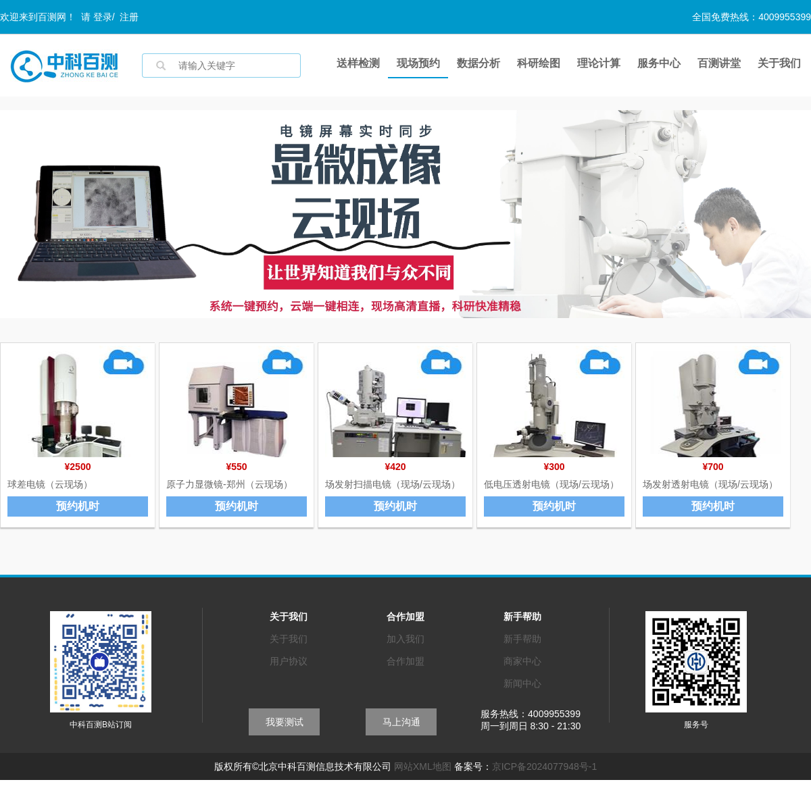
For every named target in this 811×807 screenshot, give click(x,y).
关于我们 (779, 63)
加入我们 (405, 638)
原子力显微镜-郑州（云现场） (229, 484)
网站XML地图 (422, 766)
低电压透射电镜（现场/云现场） (551, 484)
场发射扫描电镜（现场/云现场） (392, 484)
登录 (102, 16)
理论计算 (598, 63)
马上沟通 (401, 722)
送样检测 (358, 63)
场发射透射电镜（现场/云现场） (710, 484)
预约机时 (77, 506)
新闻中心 (522, 683)
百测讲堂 (719, 63)
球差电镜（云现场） (50, 484)
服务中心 (659, 63)
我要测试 (284, 722)
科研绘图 (538, 63)
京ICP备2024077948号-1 (544, 766)
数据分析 (478, 63)
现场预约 (418, 63)
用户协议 (289, 661)
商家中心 (522, 661)
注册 (129, 16)
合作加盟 (405, 661)
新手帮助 (522, 638)
